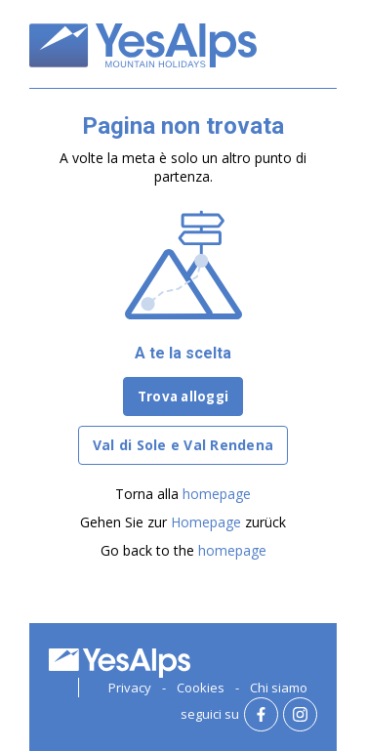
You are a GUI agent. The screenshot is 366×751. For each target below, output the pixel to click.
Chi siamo (278, 687)
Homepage (206, 522)
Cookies (200, 687)
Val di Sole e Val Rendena (183, 445)
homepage (217, 493)
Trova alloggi (183, 396)
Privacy (129, 687)
